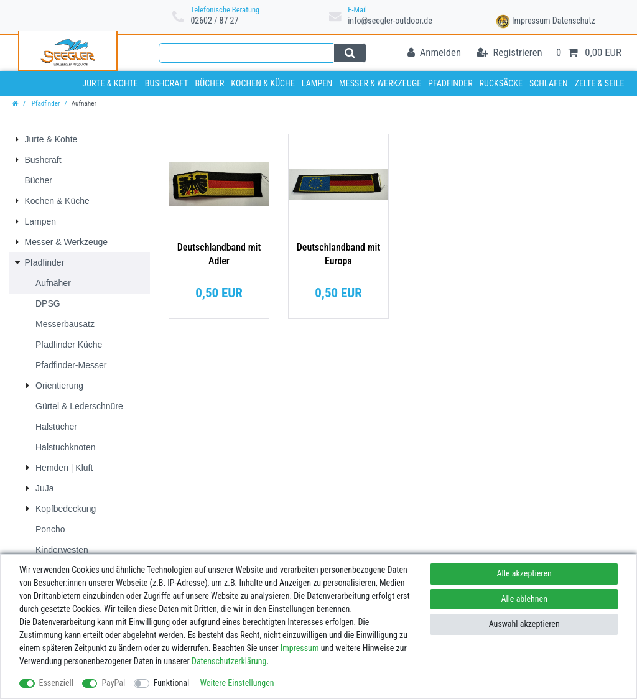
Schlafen (548, 83)
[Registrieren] (509, 53)
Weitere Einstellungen (237, 683)
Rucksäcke (501, 83)
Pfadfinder (450, 83)
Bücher (209, 83)
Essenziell (56, 683)
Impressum (531, 20)
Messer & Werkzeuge (380, 83)
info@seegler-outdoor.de (390, 20)
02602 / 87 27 (214, 20)
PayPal (113, 683)
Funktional (172, 683)
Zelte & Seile (600, 83)
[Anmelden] (434, 53)
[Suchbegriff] (246, 53)
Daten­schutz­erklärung (229, 661)
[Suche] (349, 53)
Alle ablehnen (524, 599)
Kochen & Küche (263, 83)
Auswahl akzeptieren (524, 624)
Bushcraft (166, 83)
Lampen (317, 83)
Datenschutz (573, 20)
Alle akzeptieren (524, 573)
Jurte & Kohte (110, 83)
